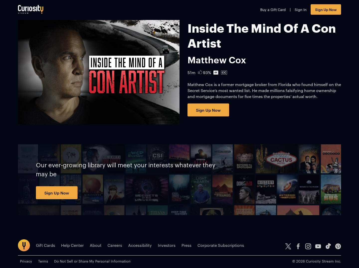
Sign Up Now (326, 9)
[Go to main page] (30, 9)
